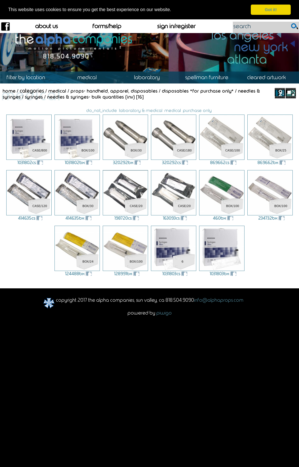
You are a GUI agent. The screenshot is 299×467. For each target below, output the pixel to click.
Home (9, 90)
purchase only (197, 110)
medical (172, 110)
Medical (89, 77)
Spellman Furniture (209, 77)
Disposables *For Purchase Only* (198, 90)
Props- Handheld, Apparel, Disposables (113, 90)
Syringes (34, 96)
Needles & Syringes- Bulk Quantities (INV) (91, 96)
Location (30, 77)
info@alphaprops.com (218, 299)
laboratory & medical (140, 110)
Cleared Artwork (269, 77)
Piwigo (164, 312)
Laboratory (149, 77)
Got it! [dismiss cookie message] (271, 9)
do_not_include (101, 110)
